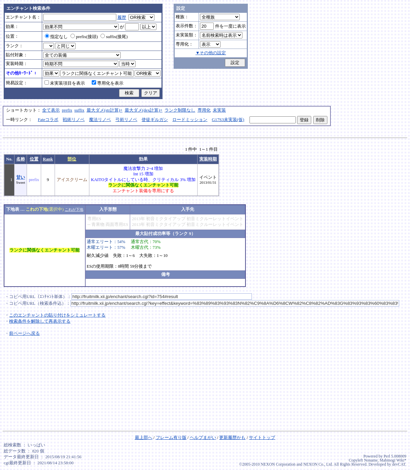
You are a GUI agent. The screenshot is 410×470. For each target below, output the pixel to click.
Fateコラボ (48, 119)
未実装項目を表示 (65, 83)
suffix (80, 110)
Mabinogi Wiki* (393, 460)
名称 (20, 159)
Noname (371, 460)
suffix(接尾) (113, 36)
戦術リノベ (74, 119)
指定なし (56, 36)
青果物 (98, 224)
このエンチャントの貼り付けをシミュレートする (57, 315)
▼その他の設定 (211, 53)
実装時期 (208, 159)
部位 (71, 159)
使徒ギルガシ (155, 119)
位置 (34, 159)
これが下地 (74, 209)
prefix (67, 110)
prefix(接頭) (84, 36)
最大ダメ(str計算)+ (105, 110)
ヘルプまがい (203, 437)
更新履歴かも (232, 437)
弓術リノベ (126, 119)
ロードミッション (189, 119)
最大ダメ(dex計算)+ (144, 110)
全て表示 (51, 110)
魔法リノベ (100, 119)
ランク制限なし (180, 110)
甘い (20, 177)
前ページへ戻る (24, 333)
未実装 (219, 110)
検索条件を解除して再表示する (39, 321)
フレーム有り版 (171, 437)
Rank (48, 159)
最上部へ (143, 437)
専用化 (204, 110)
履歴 (121, 17)
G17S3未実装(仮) (228, 119)
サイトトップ (262, 437)
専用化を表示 (107, 83)
